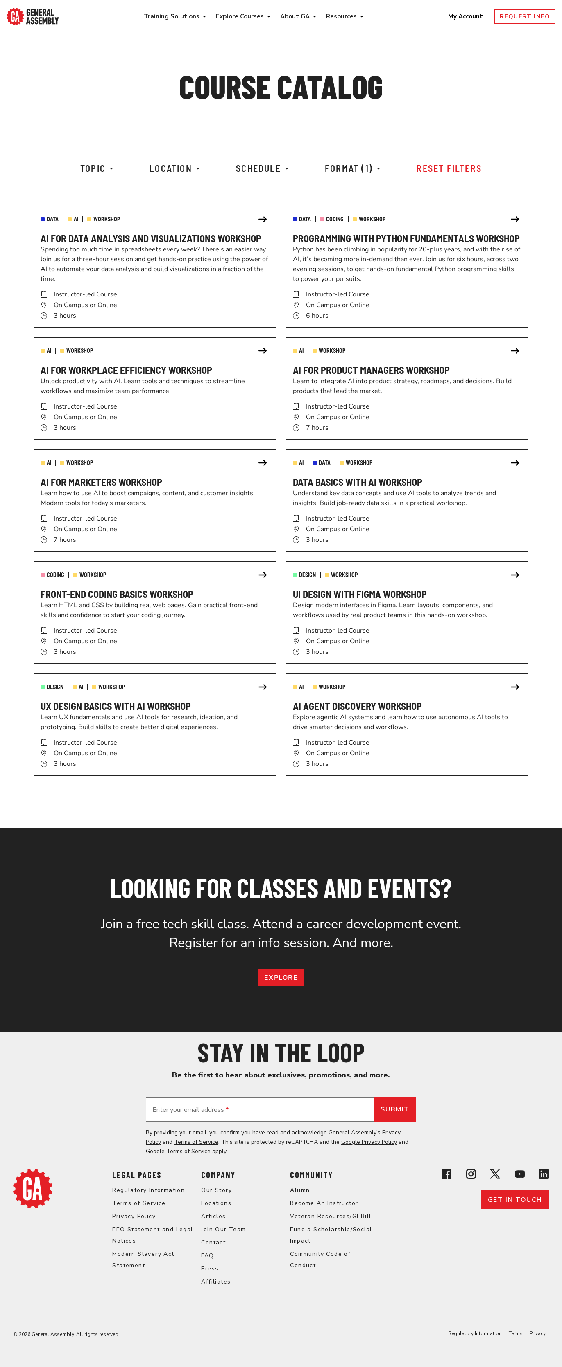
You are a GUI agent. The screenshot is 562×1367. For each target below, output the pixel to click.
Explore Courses (240, 16)
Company (218, 1175)
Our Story (216, 1190)
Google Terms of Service (178, 1151)
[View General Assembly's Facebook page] (446, 1175)
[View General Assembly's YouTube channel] (520, 1175)
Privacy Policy (134, 1216)
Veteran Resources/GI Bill (330, 1216)
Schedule (262, 168)
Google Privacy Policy (369, 1142)
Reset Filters (449, 168)
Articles (213, 1216)
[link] (155, 267)
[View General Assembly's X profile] (495, 1175)
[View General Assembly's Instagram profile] (471, 1175)
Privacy (538, 1333)
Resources (341, 16)
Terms (516, 1333)
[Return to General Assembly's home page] (32, 1206)
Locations (216, 1203)
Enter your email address (190, 1109)
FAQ (207, 1255)
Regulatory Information (148, 1190)
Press (209, 1269)
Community (311, 1175)
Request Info (525, 16)
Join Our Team (223, 1229)
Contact (213, 1242)
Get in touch (515, 1199)
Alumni (300, 1190)
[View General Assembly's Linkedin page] (544, 1175)
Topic (96, 168)
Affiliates (216, 1282)
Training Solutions (171, 16)
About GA (295, 16)
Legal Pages (136, 1175)
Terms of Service (196, 1142)
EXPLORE (280, 977)
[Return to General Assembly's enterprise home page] (33, 16)
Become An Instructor (324, 1203)
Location (174, 168)
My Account (466, 16)
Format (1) (352, 168)
